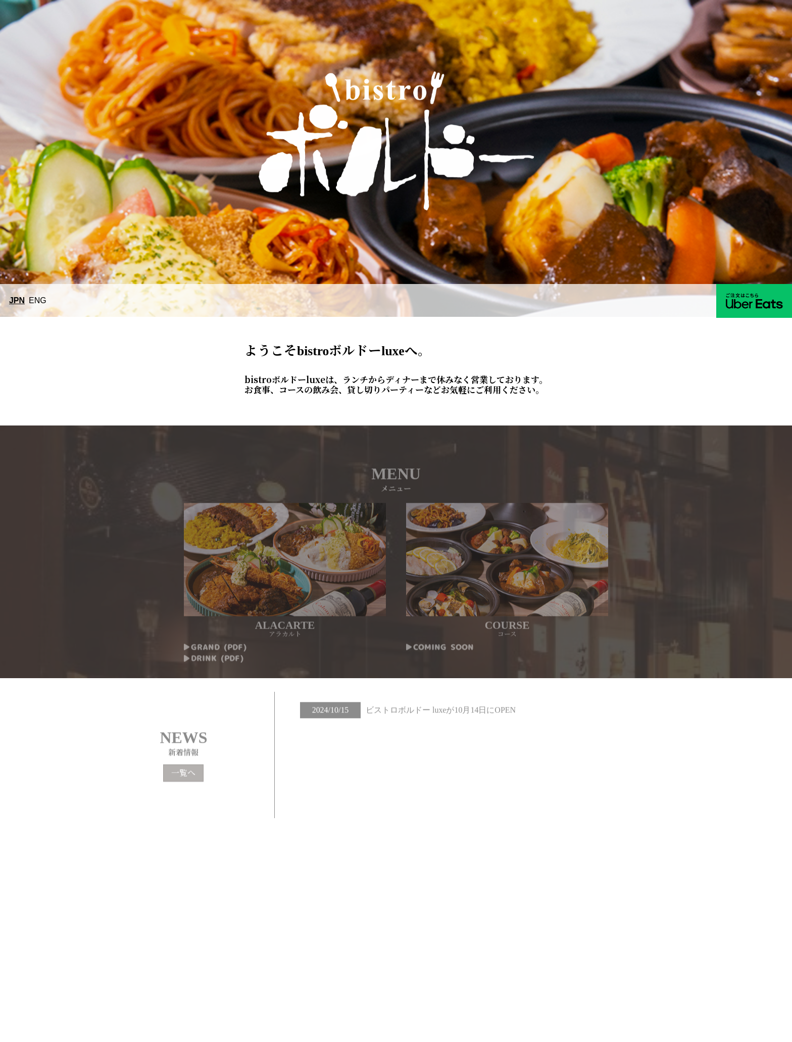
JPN (17, 300)
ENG (37, 300)
